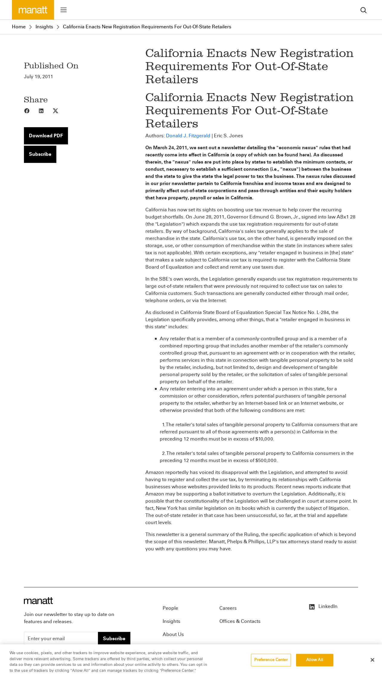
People (170, 608)
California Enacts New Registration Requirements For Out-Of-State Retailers (147, 27)
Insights (44, 27)
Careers (228, 608)
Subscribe (40, 154)
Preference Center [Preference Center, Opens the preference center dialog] (270, 664)
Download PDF (46, 135)
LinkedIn (323, 606)
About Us (173, 634)
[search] (363, 9)
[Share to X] (60, 110)
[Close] (372, 664)
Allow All (314, 664)
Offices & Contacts (240, 621)
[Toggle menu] (63, 10)
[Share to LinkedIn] (45, 110)
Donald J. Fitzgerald (188, 135)
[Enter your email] (61, 639)
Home (19, 27)
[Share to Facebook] (31, 110)
